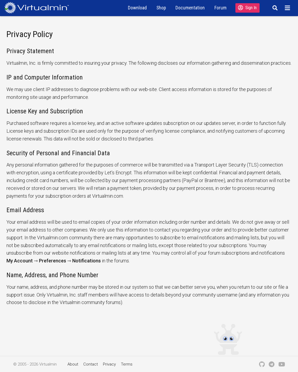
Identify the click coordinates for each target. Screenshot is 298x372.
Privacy (109, 364)
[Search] (274, 8)
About (72, 364)
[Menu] (288, 8)
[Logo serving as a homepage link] (38, 8)
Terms (126, 364)
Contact (90, 364)
